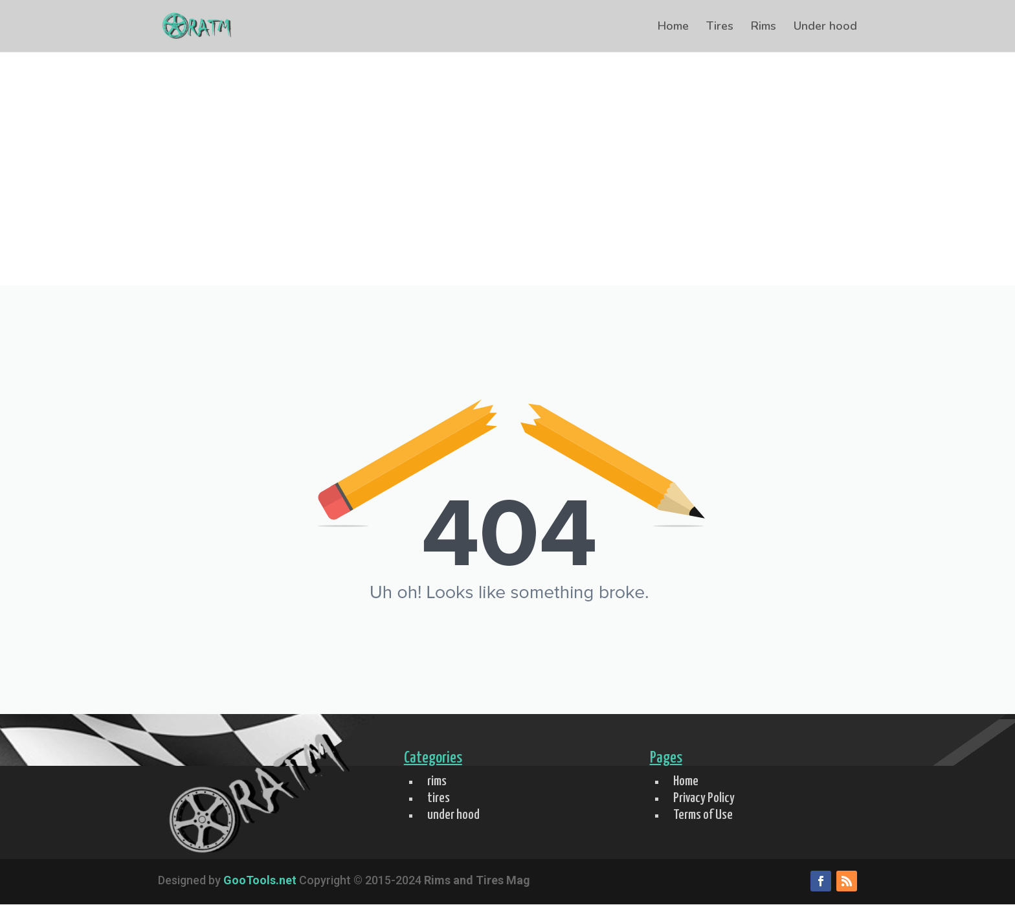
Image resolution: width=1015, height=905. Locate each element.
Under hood (825, 27)
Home (673, 27)
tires (438, 798)
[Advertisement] (507, 188)
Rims (763, 27)
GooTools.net (259, 880)
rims (437, 781)
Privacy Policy (704, 798)
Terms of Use (703, 815)
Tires (719, 27)
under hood (453, 815)
